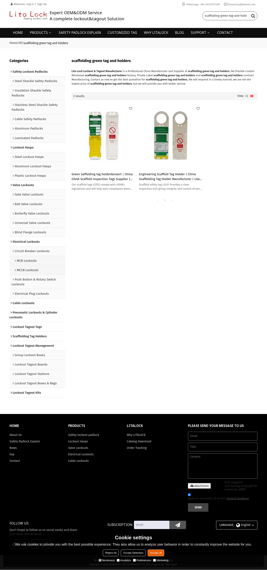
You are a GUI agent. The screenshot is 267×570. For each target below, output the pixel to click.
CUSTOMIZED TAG (122, 32)
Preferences (142, 560)
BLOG (179, 32)
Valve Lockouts (78, 448)
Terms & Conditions (238, 498)
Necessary (107, 560)
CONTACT (225, 32)
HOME (18, 32)
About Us (16, 435)
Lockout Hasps (78, 441)
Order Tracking (137, 448)
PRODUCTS (39, 32)
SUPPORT (198, 32)
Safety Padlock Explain (25, 441)
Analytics (124, 560)
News (13, 448)
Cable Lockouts (78, 461)
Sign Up (42, 4)
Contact (15, 461)
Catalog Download (139, 441)
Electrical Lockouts (81, 455)
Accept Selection (133, 552)
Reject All (110, 552)
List (246, 96)
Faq (12, 455)
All (20, 42)
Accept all (156, 552)
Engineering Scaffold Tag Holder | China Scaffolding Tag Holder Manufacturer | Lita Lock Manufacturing (163, 172)
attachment (199, 486)
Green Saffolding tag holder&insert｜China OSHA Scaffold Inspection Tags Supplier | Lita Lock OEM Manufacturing (100, 172)
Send (198, 507)
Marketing (160, 560)
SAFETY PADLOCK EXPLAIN (80, 32)
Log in (30, 4)
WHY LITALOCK (156, 32)
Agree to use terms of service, (218, 497)
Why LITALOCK (136, 435)
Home (13, 42)
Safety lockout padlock (83, 435)
